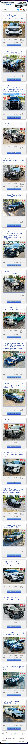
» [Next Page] (21, 733)
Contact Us (4, 740)
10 (15, 733)
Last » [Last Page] (24, 733)
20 (18, 733)
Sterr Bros (24, 741)
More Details (14, 45)
